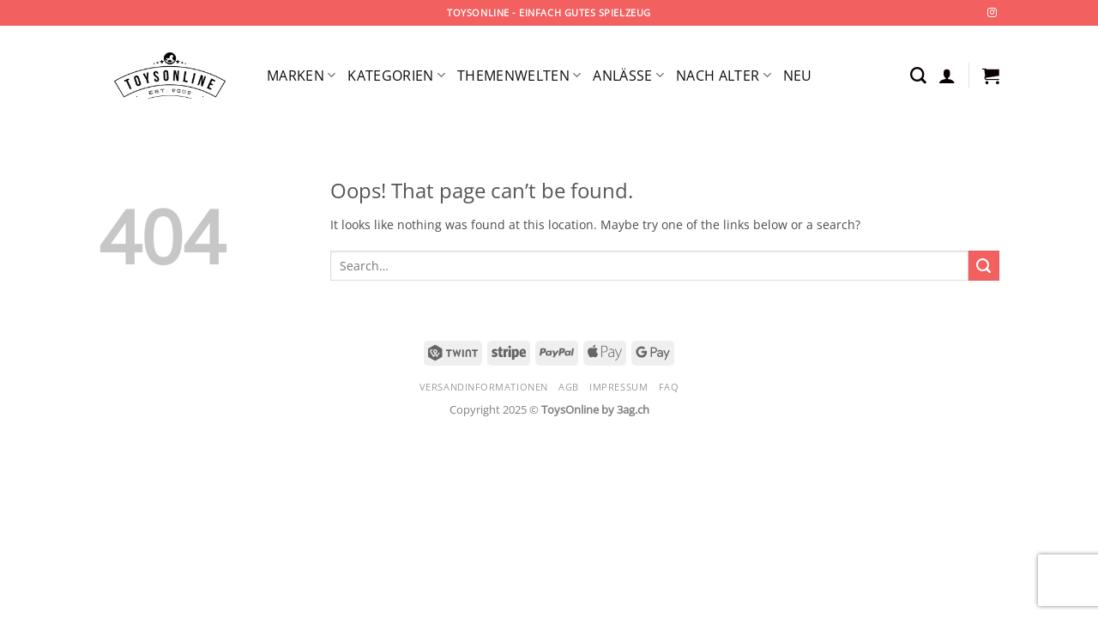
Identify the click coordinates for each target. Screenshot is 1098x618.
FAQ (669, 386)
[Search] (918, 76)
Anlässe (628, 75)
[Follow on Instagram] (992, 13)
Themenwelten (519, 75)
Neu (797, 75)
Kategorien (396, 75)
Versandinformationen (483, 386)
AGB (568, 386)
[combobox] (649, 266)
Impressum (618, 386)
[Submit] (983, 266)
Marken (301, 75)
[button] (947, 75)
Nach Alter (723, 75)
